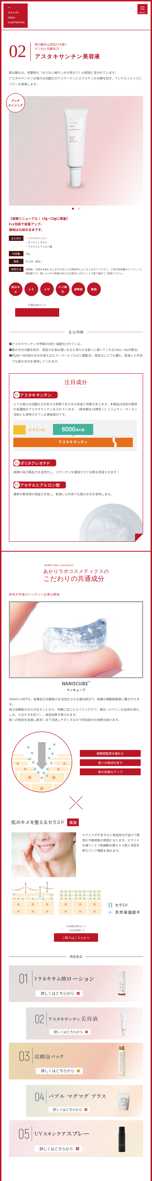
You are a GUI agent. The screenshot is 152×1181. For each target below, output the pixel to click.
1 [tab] (73, 209)
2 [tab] (79, 209)
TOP (139, 1169)
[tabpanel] (76, 151)
